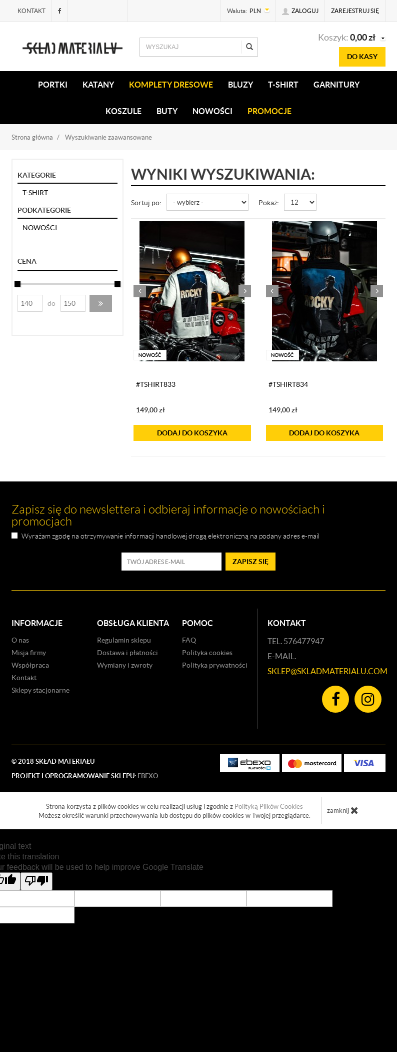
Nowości (212, 111)
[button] (101, 303)
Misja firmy (29, 653)
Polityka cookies (207, 653)
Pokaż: (268, 203)
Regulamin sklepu (124, 640)
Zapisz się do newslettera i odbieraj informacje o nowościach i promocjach (168, 515)
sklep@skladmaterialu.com (328, 671)
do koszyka (192, 433)
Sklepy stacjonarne (41, 690)
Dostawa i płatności (127, 653)
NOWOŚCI (39, 228)
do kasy (362, 57)
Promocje (270, 111)
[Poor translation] (36, 881)
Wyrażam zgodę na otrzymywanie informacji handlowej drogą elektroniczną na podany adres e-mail (171, 536)
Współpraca (30, 665)
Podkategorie (44, 210)
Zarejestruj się (355, 11)
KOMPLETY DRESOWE (171, 84)
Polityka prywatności (215, 665)
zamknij (342, 810)
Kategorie (37, 175)
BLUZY (240, 84)
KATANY (98, 84)
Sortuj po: (146, 203)
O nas (20, 640)
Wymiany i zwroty (124, 665)
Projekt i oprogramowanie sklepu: (85, 776)
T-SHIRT (283, 84)
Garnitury (337, 84)
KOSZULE (124, 111)
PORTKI (53, 84)
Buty (167, 111)
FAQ (189, 640)
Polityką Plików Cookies (268, 806)
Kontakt (32, 11)
